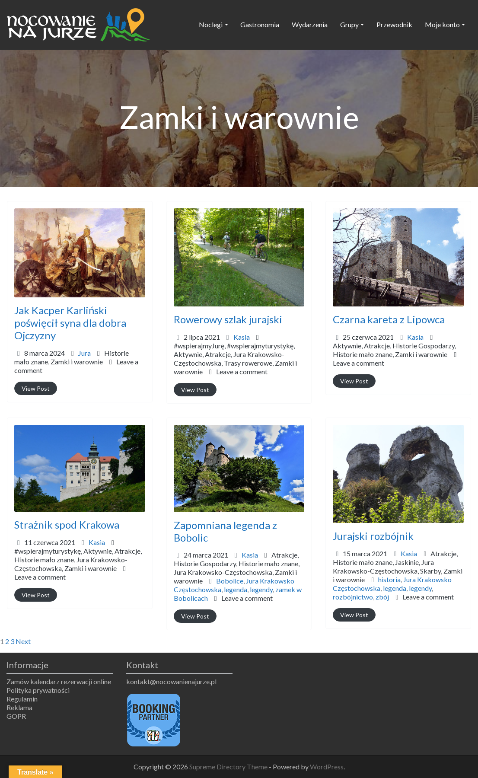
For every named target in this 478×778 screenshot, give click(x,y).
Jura (84, 353)
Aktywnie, (235, 363)
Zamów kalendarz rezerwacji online (58, 681)
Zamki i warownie (77, 361)
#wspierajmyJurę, (235, 358)
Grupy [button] (349, 24)
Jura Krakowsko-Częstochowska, (235, 363)
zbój (382, 597)
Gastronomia (259, 24)
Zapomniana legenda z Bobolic (225, 531)
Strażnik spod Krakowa (66, 524)
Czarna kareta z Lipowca (389, 319)
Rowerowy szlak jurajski (228, 319)
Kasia (241, 337)
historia (389, 579)
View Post (36, 388)
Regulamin (22, 699)
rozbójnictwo (353, 597)
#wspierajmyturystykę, (235, 358)
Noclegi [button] (211, 24)
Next (23, 641)
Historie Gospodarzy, (394, 349)
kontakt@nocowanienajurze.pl (171, 681)
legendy (261, 589)
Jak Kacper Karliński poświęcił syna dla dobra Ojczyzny (70, 322)
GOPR (16, 716)
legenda (235, 589)
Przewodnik (394, 24)
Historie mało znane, (71, 357)
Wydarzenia (310, 24)
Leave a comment (242, 371)
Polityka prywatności (38, 690)
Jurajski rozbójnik (373, 535)
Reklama (19, 707)
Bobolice (229, 581)
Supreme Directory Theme (229, 766)
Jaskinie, (397, 571)
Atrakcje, (235, 363)
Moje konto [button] (442, 24)
